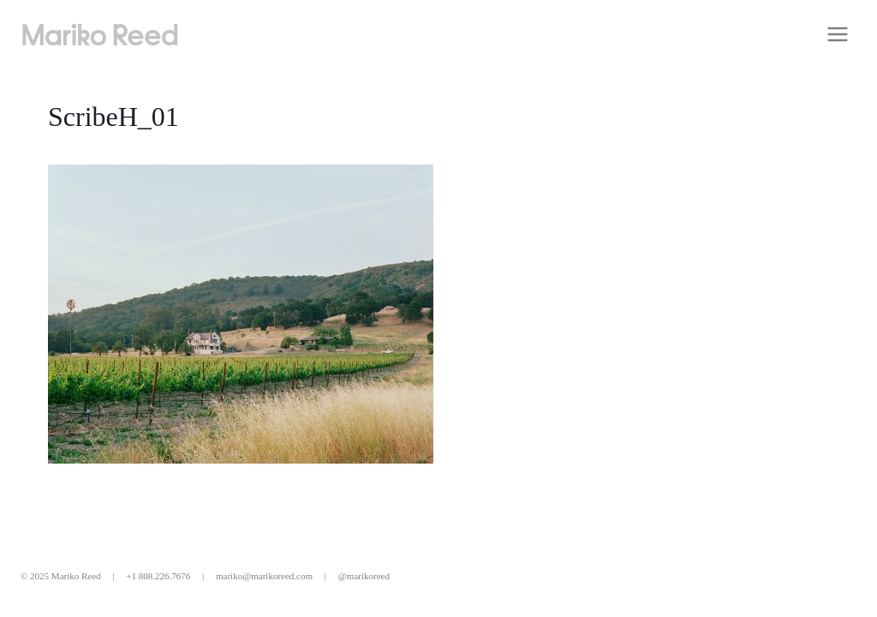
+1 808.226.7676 (158, 576)
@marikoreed (364, 576)
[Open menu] (837, 34)
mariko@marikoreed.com (264, 576)
